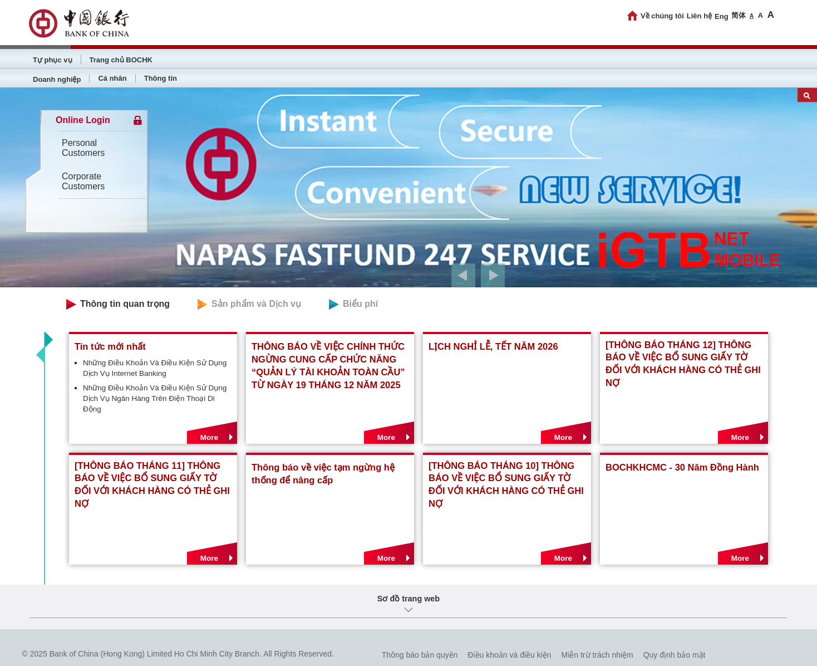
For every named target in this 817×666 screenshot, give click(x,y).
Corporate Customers (83, 181)
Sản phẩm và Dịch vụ (256, 303)
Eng (722, 16)
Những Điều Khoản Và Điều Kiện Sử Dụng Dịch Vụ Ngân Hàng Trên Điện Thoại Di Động (155, 398)
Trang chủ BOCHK (121, 60)
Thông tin (160, 78)
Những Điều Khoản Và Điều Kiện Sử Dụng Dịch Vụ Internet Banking (155, 368)
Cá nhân (112, 78)
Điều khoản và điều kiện (509, 654)
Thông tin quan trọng (125, 303)
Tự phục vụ (52, 60)
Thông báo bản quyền (420, 654)
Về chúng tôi (662, 16)
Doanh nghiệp (57, 79)
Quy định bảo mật (674, 654)
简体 (738, 15)
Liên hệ (699, 16)
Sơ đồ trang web (408, 598)
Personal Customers (83, 148)
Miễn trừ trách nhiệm (597, 654)
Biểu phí (360, 303)
